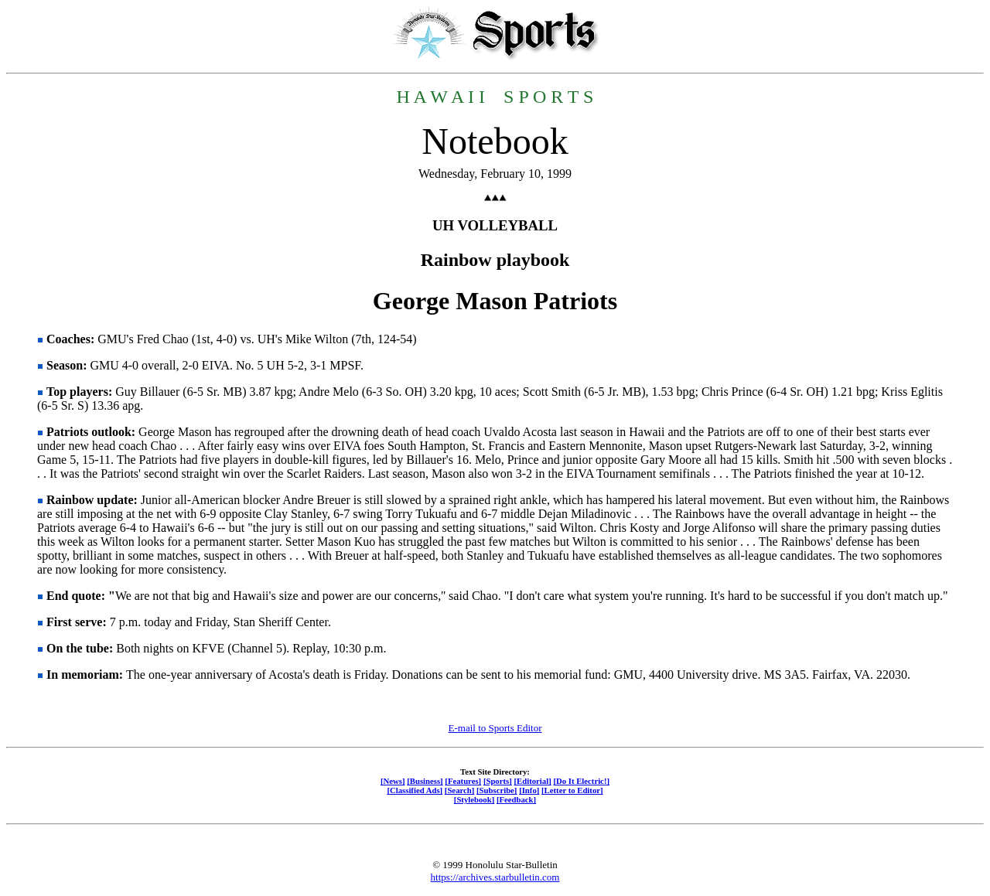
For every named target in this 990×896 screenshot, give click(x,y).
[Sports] (497, 780)
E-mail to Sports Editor (495, 728)
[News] (393, 780)
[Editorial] (532, 780)
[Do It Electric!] (581, 780)
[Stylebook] (474, 799)
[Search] (460, 790)
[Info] (529, 790)
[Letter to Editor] (572, 790)
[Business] (424, 780)
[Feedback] (516, 799)
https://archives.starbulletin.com (495, 877)
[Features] (463, 780)
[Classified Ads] (414, 790)
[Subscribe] (496, 790)
